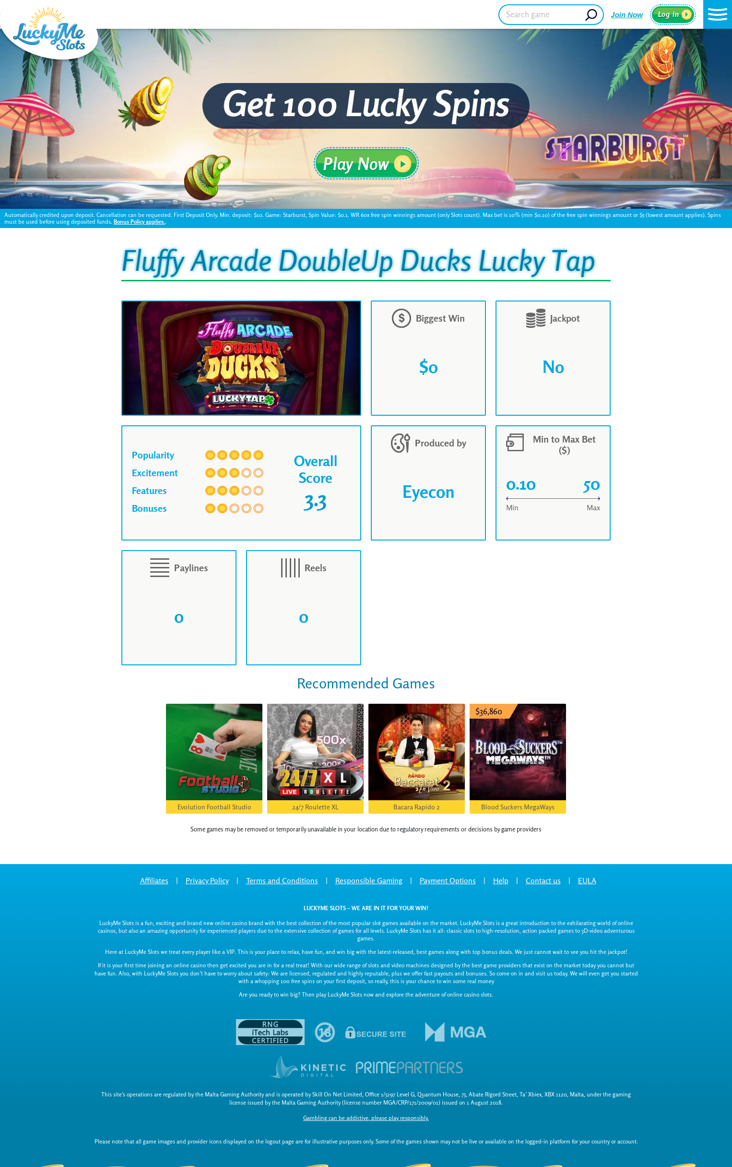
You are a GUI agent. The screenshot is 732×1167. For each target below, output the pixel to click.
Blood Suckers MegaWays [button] (518, 807)
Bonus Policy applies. (139, 221)
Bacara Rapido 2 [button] (416, 807)
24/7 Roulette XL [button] (315, 807)
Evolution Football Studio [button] (214, 807)
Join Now (627, 15)
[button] (717, 14)
